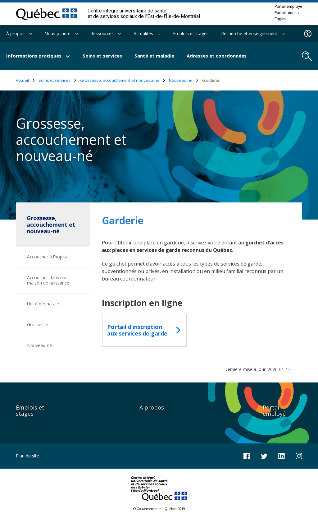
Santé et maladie (154, 56)
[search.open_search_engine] (307, 56)
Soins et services (102, 56)
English (281, 19)
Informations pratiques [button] (38, 56)
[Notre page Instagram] (299, 455)
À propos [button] (19, 33)
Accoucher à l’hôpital (47, 257)
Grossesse (37, 324)
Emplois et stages (191, 33)
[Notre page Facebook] (246, 455)
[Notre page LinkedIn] (281, 455)
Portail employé (288, 6)
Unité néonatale (43, 304)
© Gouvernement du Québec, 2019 (159, 509)
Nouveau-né (183, 80)
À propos (151, 407)
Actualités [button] (147, 33)
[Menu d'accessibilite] (308, 33)
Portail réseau (287, 13)
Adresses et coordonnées (217, 56)
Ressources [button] (105, 33)
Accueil (25, 80)
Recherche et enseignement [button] (253, 33)
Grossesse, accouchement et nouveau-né (122, 80)
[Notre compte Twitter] (264, 455)
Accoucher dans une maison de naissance (48, 280)
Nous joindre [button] (61, 33)
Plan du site (27, 456)
